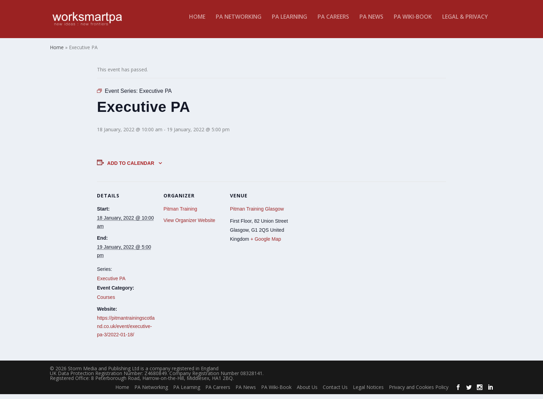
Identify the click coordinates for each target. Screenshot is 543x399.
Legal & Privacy (465, 22)
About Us (307, 392)
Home (197, 22)
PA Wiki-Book (413, 22)
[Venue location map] (333, 233)
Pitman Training (180, 213)
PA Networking (238, 22)
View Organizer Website (189, 225)
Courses (106, 302)
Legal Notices (368, 392)
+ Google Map (265, 244)
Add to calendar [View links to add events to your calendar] (130, 167)
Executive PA (111, 283)
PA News (371, 22)
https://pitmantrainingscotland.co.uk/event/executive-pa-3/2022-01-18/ (126, 331)
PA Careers (333, 22)
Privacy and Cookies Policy (418, 392)
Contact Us (335, 392)
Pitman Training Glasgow (257, 213)
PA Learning (289, 22)
